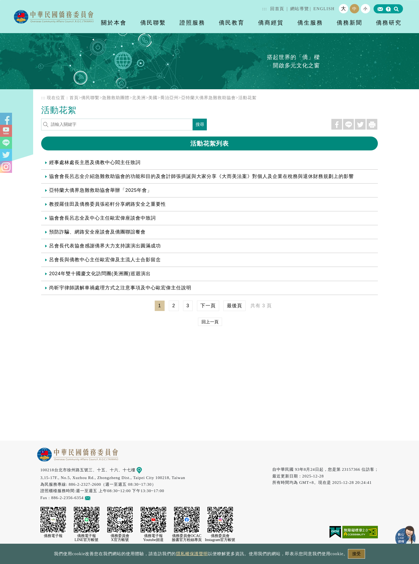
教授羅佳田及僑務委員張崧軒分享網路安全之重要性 (107, 204)
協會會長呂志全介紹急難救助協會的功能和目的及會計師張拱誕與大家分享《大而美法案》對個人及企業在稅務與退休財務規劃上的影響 (201, 176)
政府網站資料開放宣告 (138, 555)
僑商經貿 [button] (271, 23)
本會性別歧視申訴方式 (281, 555)
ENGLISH (324, 8)
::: (264, 8)
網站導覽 (299, 8)
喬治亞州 (169, 97)
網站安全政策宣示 (230, 555)
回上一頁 (210, 322)
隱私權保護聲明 (187, 555)
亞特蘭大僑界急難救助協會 (208, 97)
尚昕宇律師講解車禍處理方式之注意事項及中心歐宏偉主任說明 (120, 287)
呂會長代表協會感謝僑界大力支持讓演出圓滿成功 (105, 245)
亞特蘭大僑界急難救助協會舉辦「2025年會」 (100, 190)
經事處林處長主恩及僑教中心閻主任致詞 (95, 162)
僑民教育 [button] (232, 23)
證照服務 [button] (192, 23)
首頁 (74, 97)
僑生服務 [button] (310, 23)
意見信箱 (95, 497)
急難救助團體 (115, 97)
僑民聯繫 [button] (153, 23)
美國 (152, 97)
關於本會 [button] (114, 23)
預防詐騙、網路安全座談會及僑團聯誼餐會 (97, 232)
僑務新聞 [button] (349, 23)
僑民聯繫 (90, 97)
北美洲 (139, 97)
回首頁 (277, 8)
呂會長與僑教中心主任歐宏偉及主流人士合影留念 (105, 259)
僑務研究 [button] (389, 23)
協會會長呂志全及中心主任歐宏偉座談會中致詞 (102, 218)
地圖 (143, 470)
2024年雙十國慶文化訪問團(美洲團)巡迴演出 (100, 273)
